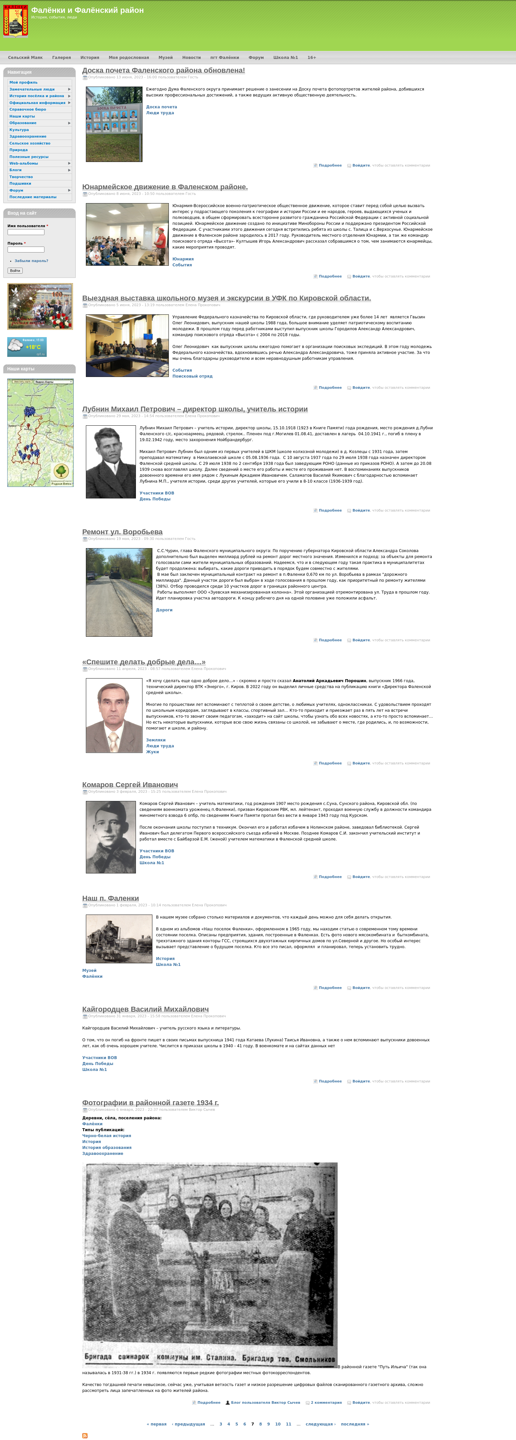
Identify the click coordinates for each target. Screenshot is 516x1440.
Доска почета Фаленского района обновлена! (163, 70)
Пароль (17, 243)
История (165, 958)
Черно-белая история (106, 1135)
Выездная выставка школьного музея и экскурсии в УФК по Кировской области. (226, 298)
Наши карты (22, 116)
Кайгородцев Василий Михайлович (145, 1009)
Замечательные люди (32, 89)
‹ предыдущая (188, 1424)
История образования (107, 1147)
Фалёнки (92, 976)
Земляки (156, 740)
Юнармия (183, 259)
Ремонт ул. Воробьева (122, 532)
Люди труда (160, 113)
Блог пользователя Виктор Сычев (265, 1402)
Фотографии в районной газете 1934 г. (150, 1103)
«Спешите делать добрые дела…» (144, 662)
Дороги (164, 610)
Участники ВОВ (157, 493)
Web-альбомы (24, 163)
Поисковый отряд (192, 376)
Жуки (152, 752)
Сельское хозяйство (30, 143)
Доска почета (161, 107)
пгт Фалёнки (224, 57)
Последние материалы (33, 197)
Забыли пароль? (31, 261)
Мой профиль (24, 82)
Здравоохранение (102, 1153)
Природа (19, 150)
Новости (191, 57)
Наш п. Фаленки (110, 898)
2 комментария (326, 1402)
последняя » (355, 1424)
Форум (256, 57)
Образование (23, 123)
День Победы (155, 499)
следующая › (321, 1424)
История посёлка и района (37, 96)
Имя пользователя (28, 226)
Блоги (16, 170)
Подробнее (330, 165)
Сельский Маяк (25, 57)
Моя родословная (129, 57)
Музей (89, 970)
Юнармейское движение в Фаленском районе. (165, 187)
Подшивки (20, 183)
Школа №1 (152, 863)
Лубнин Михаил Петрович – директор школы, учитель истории (195, 409)
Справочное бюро (28, 109)
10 (278, 1424)
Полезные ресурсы (29, 157)
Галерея (61, 57)
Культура (19, 130)
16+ (312, 57)
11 (289, 1424)
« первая (157, 1424)
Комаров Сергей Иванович (130, 785)
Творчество (21, 177)
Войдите (361, 165)
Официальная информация (37, 103)
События (182, 265)
